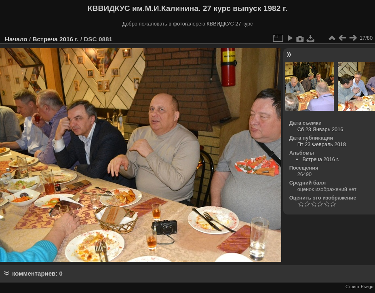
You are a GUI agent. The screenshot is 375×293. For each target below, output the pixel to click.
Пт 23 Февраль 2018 (321, 144)
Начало (16, 39)
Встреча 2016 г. (55, 39)
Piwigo (367, 286)
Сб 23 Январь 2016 (320, 129)
